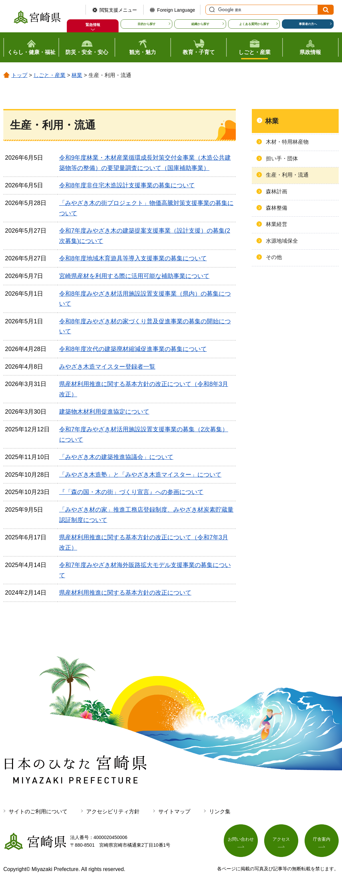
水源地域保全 (282, 241)
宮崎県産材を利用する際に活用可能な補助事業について (134, 276)
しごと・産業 (49, 75)
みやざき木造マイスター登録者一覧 (107, 366)
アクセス (281, 840)
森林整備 (276, 208)
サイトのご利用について (38, 811)
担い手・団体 (282, 158)
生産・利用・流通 (287, 175)
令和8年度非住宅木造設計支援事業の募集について (127, 185)
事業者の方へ (308, 24)
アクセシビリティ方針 (113, 811)
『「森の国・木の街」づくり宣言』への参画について (131, 492)
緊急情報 (93, 25)
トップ (19, 75)
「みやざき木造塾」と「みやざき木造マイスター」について (140, 474)
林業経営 (276, 224)
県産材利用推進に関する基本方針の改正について (125, 592)
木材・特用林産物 (287, 142)
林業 (76, 75)
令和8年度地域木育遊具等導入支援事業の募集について (133, 258)
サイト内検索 (211, 9)
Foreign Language (176, 10)
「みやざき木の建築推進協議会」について (116, 457)
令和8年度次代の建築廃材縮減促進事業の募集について (133, 349)
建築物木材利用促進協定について (104, 411)
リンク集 (219, 811)
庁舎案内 (321, 840)
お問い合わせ (241, 840)
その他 (274, 257)
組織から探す (200, 24)
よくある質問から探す (254, 24)
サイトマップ (174, 811)
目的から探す (147, 24)
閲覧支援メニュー (118, 10)
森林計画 (276, 191)
